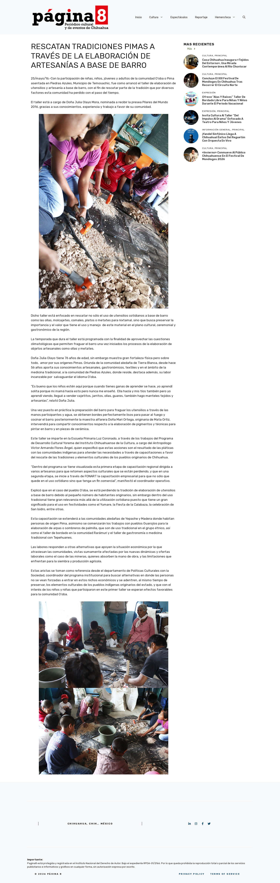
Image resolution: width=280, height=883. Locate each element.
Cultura (158, 17)
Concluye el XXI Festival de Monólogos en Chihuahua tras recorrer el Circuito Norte (222, 82)
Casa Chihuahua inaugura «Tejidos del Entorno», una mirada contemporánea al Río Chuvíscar (225, 63)
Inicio (138, 17)
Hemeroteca (227, 17)
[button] (244, 17)
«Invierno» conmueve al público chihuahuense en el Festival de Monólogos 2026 (223, 156)
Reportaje (201, 17)
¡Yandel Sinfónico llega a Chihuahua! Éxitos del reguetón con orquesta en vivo (223, 137)
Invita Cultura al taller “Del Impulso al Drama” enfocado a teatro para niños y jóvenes (222, 119)
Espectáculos (179, 17)
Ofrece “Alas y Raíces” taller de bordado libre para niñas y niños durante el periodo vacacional (224, 100)
